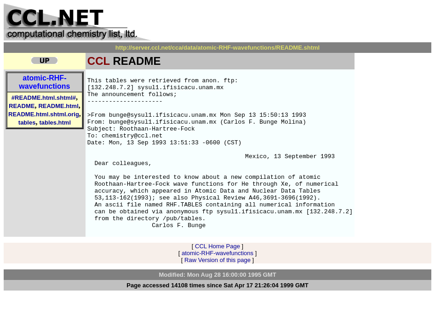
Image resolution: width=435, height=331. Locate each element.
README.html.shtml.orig (43, 114)
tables (27, 122)
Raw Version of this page (217, 290)
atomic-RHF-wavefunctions (44, 82)
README (21, 106)
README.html (58, 106)
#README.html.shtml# (43, 97)
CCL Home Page (217, 276)
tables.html (55, 122)
